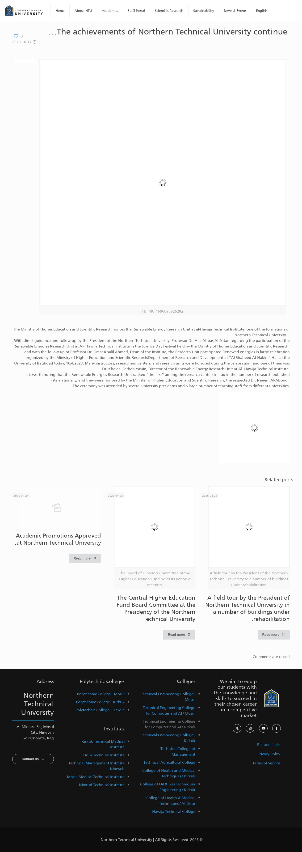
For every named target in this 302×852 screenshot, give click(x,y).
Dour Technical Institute (104, 755)
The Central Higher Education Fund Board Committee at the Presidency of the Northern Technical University (156, 608)
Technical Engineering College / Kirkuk (168, 738)
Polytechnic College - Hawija (100, 710)
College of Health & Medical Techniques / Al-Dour (170, 800)
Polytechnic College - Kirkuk (100, 702)
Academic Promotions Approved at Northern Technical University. (58, 539)
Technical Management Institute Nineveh (96, 766)
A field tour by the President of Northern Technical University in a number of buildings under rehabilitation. (247, 608)
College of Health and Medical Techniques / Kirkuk (168, 773)
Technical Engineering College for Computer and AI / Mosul (169, 710)
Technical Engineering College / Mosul (168, 697)
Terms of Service (266, 763)
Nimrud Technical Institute (102, 785)
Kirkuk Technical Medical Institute (103, 744)
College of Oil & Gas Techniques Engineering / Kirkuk (167, 787)
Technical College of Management (177, 751)
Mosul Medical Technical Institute (96, 777)
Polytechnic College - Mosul (101, 694)
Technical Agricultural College (169, 762)
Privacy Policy (268, 754)
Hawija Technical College (173, 811)
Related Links (268, 745)
